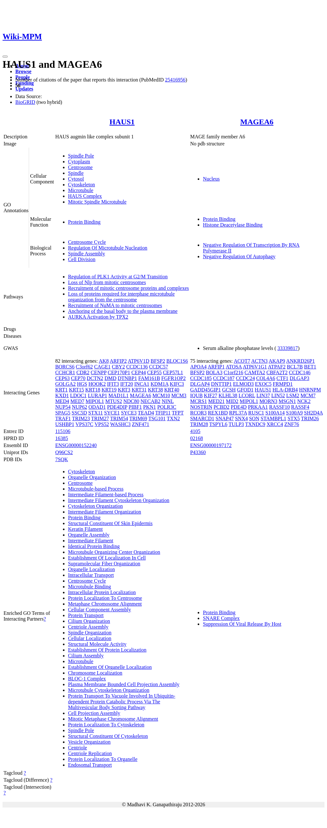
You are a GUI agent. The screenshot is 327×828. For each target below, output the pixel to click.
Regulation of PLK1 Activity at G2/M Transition (118, 276)
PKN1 (149, 407)
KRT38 (155, 389)
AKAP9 (277, 361)
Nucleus (211, 179)
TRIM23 (81, 418)
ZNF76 (291, 424)
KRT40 (171, 389)
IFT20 (126, 384)
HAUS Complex (85, 196)
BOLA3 (214, 372)
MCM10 (161, 395)
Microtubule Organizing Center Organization (114, 552)
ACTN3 (259, 361)
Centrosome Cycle (87, 242)
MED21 (216, 401)
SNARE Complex (221, 618)
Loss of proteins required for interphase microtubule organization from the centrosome (121, 296)
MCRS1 (198, 401)
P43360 (198, 452)
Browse (23, 71)
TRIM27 (100, 418)
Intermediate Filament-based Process (105, 494)
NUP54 (63, 407)
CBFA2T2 (276, 372)
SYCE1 (112, 412)
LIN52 (278, 395)
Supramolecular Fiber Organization (104, 563)
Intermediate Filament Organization (104, 512)
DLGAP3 (299, 378)
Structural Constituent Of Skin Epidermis (110, 523)
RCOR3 (198, 412)
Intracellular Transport (91, 575)
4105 (195, 431)
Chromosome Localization (95, 673)
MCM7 (308, 395)
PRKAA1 (258, 407)
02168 (196, 438)
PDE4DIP (117, 407)
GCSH (229, 389)
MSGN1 (287, 401)
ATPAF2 (276, 366)
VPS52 (102, 424)
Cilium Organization (89, 621)
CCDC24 (245, 378)
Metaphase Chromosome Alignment (105, 604)
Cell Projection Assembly (94, 713)
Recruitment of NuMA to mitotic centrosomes (115, 305)
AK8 (104, 361)
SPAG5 (62, 412)
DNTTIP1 (221, 384)
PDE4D (239, 407)
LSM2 (292, 395)
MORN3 (268, 401)
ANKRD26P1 (300, 361)
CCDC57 (158, 366)
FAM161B (149, 378)
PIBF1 (135, 407)
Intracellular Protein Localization (102, 592)
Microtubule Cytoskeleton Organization (108, 690)
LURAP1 (97, 395)
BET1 (310, 366)
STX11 (95, 412)
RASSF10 (279, 407)
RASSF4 (300, 407)
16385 (61, 438)
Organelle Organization (92, 477)
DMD (110, 378)
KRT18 (92, 389)
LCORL (247, 395)
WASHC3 (120, 424)
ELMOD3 (243, 384)
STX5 (294, 418)
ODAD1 (97, 407)
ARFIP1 (216, 366)
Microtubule (80, 190)
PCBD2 (222, 407)
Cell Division (81, 259)
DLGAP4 (199, 384)
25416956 (175, 79)
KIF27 (210, 395)
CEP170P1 (119, 372)
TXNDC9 (255, 424)
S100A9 (294, 412)
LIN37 (263, 395)
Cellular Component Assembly (99, 609)
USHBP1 (64, 424)
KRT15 (76, 389)
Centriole (77, 747)
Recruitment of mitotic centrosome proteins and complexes (128, 288)
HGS (82, 384)
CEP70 (78, 378)
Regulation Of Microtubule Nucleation (107, 248)
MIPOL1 (95, 401)
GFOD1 (245, 389)
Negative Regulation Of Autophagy (239, 256)
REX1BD (218, 412)
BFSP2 (158, 361)
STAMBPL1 (273, 418)
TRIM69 (138, 418)
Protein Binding (84, 222)
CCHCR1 (65, 372)
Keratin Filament (85, 529)
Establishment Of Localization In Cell (107, 558)
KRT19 (109, 389)
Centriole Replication (90, 753)
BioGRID (25, 102)
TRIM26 (310, 418)
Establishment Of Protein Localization (107, 650)
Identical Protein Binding (94, 546)
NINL (168, 401)
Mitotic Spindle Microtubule (97, 202)
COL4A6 (265, 378)
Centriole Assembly (88, 627)
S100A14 (275, 412)
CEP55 (154, 372)
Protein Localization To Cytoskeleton (106, 724)
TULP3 (236, 424)
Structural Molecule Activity (97, 644)
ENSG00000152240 (76, 445)
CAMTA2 (255, 372)
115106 (62, 431)
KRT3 (124, 389)
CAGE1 (102, 366)
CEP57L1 (173, 372)
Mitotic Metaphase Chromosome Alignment (113, 719)
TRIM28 (199, 424)
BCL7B (295, 366)
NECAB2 (150, 401)
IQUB (196, 395)
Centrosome (80, 167)
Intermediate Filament (90, 540)
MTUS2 (113, 401)
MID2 (232, 401)
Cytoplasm (79, 161)
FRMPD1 (283, 384)
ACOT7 (242, 361)
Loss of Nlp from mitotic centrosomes (107, 282)
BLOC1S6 (177, 361)
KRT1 (61, 389)
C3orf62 (84, 366)
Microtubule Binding (89, 586)
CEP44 (139, 372)
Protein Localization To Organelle (102, 759)
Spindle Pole (81, 156)
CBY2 (118, 366)
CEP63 (62, 378)
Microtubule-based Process (96, 488)
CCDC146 (300, 372)
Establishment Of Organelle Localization (110, 667)
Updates (24, 88)
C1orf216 (233, 372)
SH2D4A (313, 412)
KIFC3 (177, 384)
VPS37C (84, 424)
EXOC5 (263, 384)
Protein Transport (86, 615)
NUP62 (79, 407)
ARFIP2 (118, 361)
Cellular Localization (89, 638)
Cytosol (76, 179)
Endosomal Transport (90, 765)
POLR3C (166, 407)
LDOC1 (78, 395)
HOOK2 (97, 384)
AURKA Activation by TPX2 (98, 317)
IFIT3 (113, 384)
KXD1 (62, 395)
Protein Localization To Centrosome (105, 598)
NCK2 (304, 401)
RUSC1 (256, 412)
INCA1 (141, 384)
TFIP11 (163, 412)
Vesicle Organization (89, 742)
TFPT (178, 412)
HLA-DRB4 (285, 389)
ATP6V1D (138, 361)
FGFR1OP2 (173, 378)
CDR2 (82, 372)
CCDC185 (201, 378)
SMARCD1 (202, 418)
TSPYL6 (218, 424)
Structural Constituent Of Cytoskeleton (108, 736)
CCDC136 (137, 366)
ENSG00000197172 (211, 445)
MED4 (62, 401)
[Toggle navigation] (5, 57)
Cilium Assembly (86, 655)
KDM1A (160, 384)
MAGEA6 (256, 122)
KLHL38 (227, 395)
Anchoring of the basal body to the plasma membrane (123, 311)
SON (254, 418)
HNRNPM (310, 389)
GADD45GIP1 (205, 389)
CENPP (98, 372)
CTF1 (282, 378)
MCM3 (178, 395)
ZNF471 (140, 424)
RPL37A (238, 412)
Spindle (76, 173)
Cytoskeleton (81, 184)
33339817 (288, 348)
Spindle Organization (89, 632)
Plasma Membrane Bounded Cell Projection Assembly (123, 684)
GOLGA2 (65, 384)
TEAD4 (146, 412)
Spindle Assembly (86, 253)
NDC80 (131, 401)
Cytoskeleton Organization (95, 506)
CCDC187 (224, 378)
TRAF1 (63, 418)
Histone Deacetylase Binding (232, 225)
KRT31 (139, 389)
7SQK (61, 459)
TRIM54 (119, 418)
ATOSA (234, 366)
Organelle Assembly (89, 535)
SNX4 (241, 418)
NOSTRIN (201, 407)
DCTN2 (95, 378)
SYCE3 (129, 412)
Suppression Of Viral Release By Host (242, 624)
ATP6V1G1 (255, 366)
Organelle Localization (91, 569)
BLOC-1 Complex (87, 678)
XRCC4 (275, 424)
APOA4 (198, 366)
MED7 (77, 401)
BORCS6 (64, 366)
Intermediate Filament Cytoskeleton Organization (118, 500)
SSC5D (79, 412)
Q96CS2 (64, 452)
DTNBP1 (127, 378)
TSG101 (156, 418)
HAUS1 (122, 122)
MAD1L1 (119, 395)
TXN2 (173, 418)
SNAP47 (225, 418)
